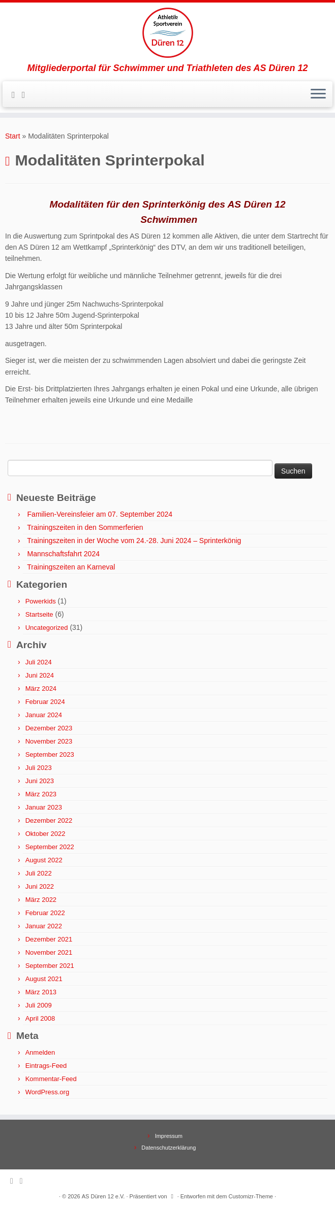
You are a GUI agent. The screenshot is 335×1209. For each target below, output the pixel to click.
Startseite (39, 614)
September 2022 (49, 847)
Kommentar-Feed (51, 1079)
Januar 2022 (43, 926)
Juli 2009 (38, 1005)
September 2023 (49, 754)
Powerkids (40, 601)
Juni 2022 (39, 886)
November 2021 (49, 952)
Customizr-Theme (251, 1196)
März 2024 (40, 688)
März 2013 (40, 992)
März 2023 (40, 794)
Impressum (168, 1136)
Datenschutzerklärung (168, 1148)
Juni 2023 (39, 781)
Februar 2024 (45, 702)
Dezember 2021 (49, 939)
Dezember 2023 (49, 728)
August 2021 (44, 979)
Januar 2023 (43, 807)
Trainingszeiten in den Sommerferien (85, 527)
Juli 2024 (38, 662)
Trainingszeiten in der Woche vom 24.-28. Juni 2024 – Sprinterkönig (134, 540)
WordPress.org (47, 1092)
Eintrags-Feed (46, 1065)
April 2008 (40, 1018)
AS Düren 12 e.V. (103, 1196)
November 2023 (49, 741)
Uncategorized (46, 627)
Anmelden (40, 1052)
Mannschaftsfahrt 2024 (63, 554)
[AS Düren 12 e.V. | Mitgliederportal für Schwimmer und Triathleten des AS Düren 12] (167, 33)
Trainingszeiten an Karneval (71, 567)
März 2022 (40, 899)
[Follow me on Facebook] (27, 95)
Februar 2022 (45, 913)
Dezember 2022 (49, 820)
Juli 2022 (38, 873)
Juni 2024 (39, 675)
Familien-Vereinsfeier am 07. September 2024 (100, 514)
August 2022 (44, 860)
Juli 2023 (38, 767)
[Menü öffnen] (318, 94)
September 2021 (49, 965)
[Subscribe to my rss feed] (17, 95)
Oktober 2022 (45, 833)
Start (12, 136)
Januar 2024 (43, 715)
